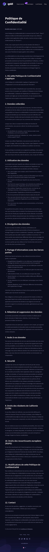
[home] (7, 4)
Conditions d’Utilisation (26, 529)
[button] (24, 548)
